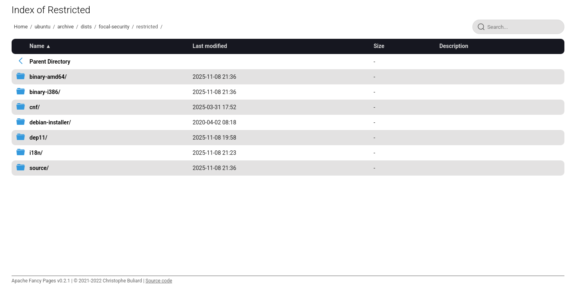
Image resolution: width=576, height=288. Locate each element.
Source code (159, 281)
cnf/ (35, 107)
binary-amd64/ (48, 77)
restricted (147, 27)
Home (21, 27)
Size (379, 46)
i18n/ (36, 153)
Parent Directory (50, 61)
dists (86, 27)
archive (65, 27)
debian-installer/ (50, 122)
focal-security (114, 27)
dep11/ (39, 137)
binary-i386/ (45, 92)
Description (453, 46)
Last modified (210, 46)
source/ (39, 168)
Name (37, 46)
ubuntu (43, 27)
